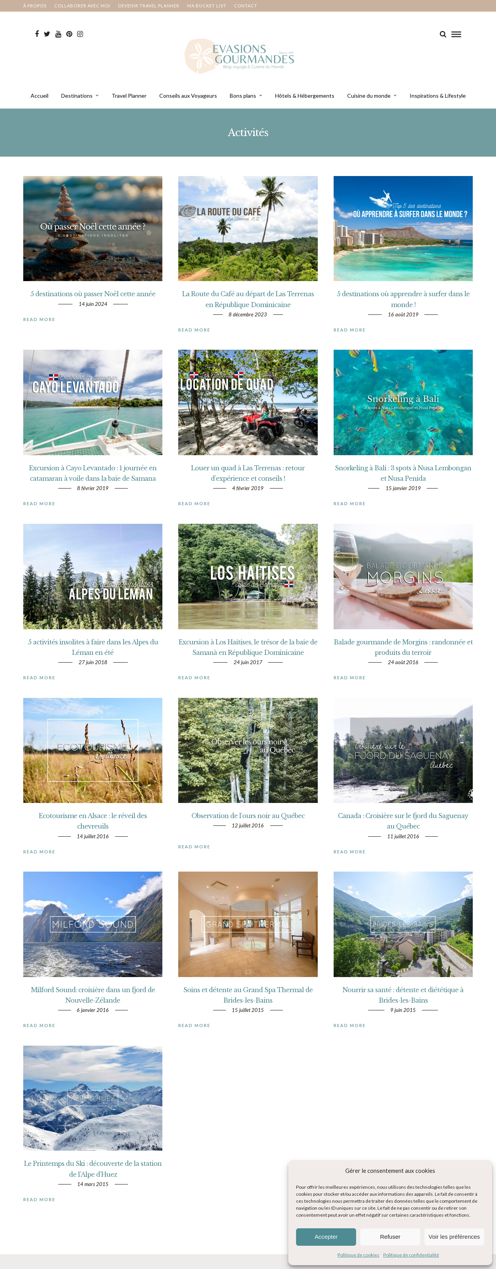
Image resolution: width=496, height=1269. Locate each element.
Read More (39, 330)
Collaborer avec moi (82, 5)
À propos (34, 5)
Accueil (39, 99)
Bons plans (243, 99)
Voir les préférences (454, 1236)
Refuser (390, 1236)
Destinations (77, 99)
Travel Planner (129, 99)
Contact (245, 5)
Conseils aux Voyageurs (188, 99)
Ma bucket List (206, 5)
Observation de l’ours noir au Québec (248, 826)
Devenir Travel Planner (148, 5)
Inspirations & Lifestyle (438, 99)
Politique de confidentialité (411, 1255)
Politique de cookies (358, 1255)
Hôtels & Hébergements (304, 99)
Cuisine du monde (369, 99)
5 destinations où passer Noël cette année (92, 305)
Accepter (326, 1236)
